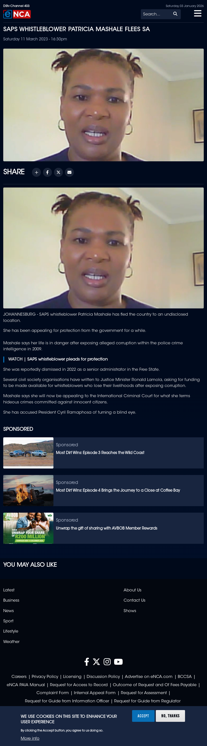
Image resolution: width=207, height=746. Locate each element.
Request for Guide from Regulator (147, 701)
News (8, 611)
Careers (18, 677)
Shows (130, 611)
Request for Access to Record (79, 685)
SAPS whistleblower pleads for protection (67, 360)
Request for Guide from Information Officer (67, 701)
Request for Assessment (144, 693)
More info (30, 739)
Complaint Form (52, 693)
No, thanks (170, 715)
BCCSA (185, 677)
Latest (8, 590)
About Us (132, 590)
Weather (11, 642)
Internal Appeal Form (95, 693)
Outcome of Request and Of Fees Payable (155, 685)
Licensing (72, 677)
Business (11, 601)
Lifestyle (10, 632)
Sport (8, 621)
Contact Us (134, 601)
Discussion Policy (103, 677)
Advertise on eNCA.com (149, 677)
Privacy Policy (45, 677)
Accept (143, 715)
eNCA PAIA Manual (26, 685)
